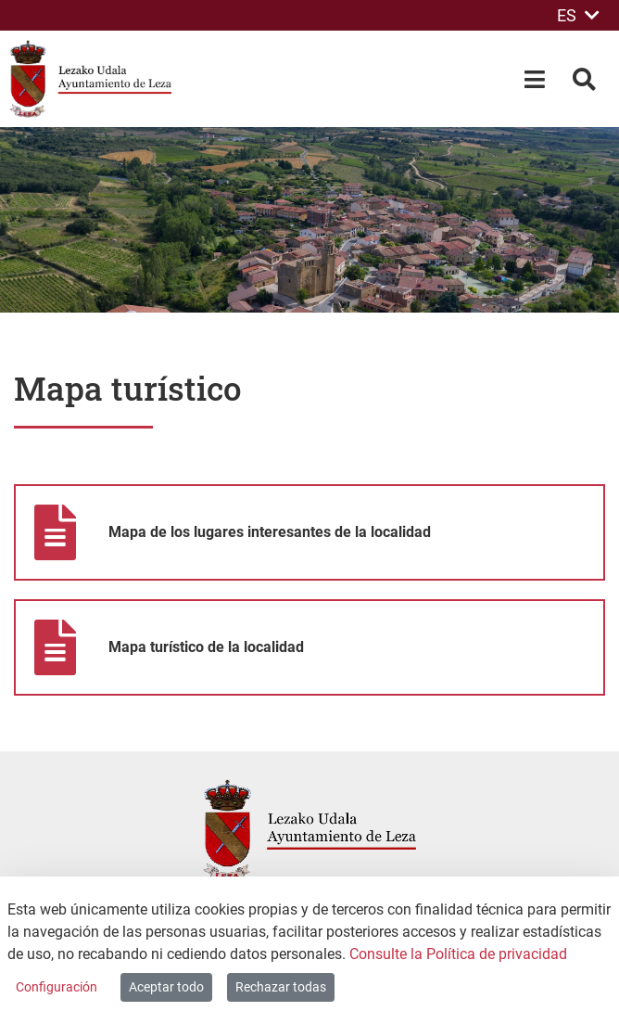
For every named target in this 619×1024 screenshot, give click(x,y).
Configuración (56, 986)
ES (578, 15)
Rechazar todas (280, 986)
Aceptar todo (166, 986)
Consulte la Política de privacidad (458, 954)
